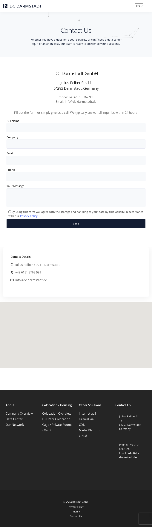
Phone (76, 174)
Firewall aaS (87, 419)
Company (76, 142)
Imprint (76, 511)
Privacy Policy (29, 216)
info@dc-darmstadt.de (31, 280)
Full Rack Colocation (56, 419)
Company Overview (19, 413)
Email (76, 158)
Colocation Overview (56, 413)
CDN (82, 425)
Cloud (83, 436)
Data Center (14, 419)
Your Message (76, 195)
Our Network (15, 425)
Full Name (76, 125)
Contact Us (76, 516)
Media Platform (90, 430)
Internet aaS (87, 413)
